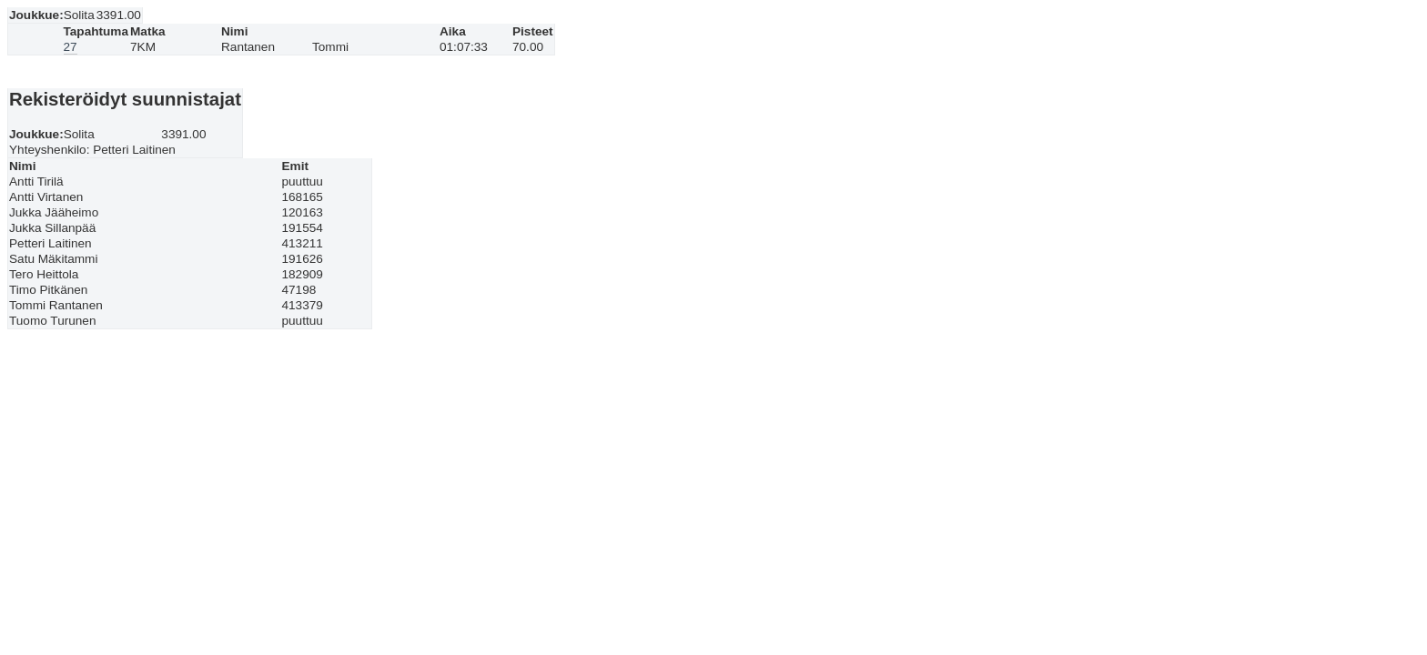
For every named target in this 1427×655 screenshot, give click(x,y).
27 (70, 47)
